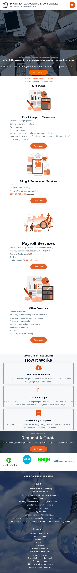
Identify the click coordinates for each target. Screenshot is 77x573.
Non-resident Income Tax (40, 552)
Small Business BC (40, 498)
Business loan (40, 536)
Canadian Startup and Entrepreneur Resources (40, 495)
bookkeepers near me (38, 269)
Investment (40, 545)
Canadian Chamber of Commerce (40, 505)
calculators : (38, 529)
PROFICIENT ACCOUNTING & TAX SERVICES (34, 3)
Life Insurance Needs (40, 561)
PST (19, 194)
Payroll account (32, 260)
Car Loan (39, 542)
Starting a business (39, 511)
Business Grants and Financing (40, 488)
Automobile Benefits (40, 539)
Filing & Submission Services (38, 181)
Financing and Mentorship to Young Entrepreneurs (38, 501)
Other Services (38, 308)
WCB (24, 194)
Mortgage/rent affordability (40, 567)
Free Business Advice (40, 492)
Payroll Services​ (38, 243)
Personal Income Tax (40, 549)
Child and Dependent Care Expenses (40, 564)
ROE (30, 254)
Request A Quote (38, 437)
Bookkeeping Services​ (38, 117)
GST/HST (13, 194)
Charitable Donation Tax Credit (40, 558)
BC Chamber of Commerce (40, 508)
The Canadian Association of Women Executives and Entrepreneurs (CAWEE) (40, 521)
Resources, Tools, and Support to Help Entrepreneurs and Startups (38, 518)
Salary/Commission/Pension (40, 533)
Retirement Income (40, 555)
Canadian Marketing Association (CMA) (40, 515)
